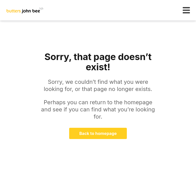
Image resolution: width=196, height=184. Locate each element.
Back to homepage (98, 133)
